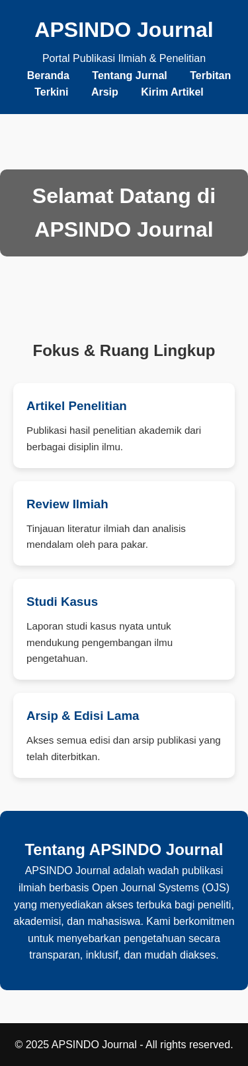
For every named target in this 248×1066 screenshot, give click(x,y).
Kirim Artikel (172, 92)
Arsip (104, 92)
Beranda (48, 75)
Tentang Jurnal (129, 75)
